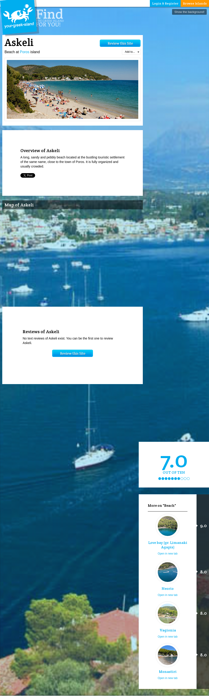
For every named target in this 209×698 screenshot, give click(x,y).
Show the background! (189, 12)
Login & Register (165, 3)
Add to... (132, 51)
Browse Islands (195, 3)
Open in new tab (167, 553)
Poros (24, 52)
